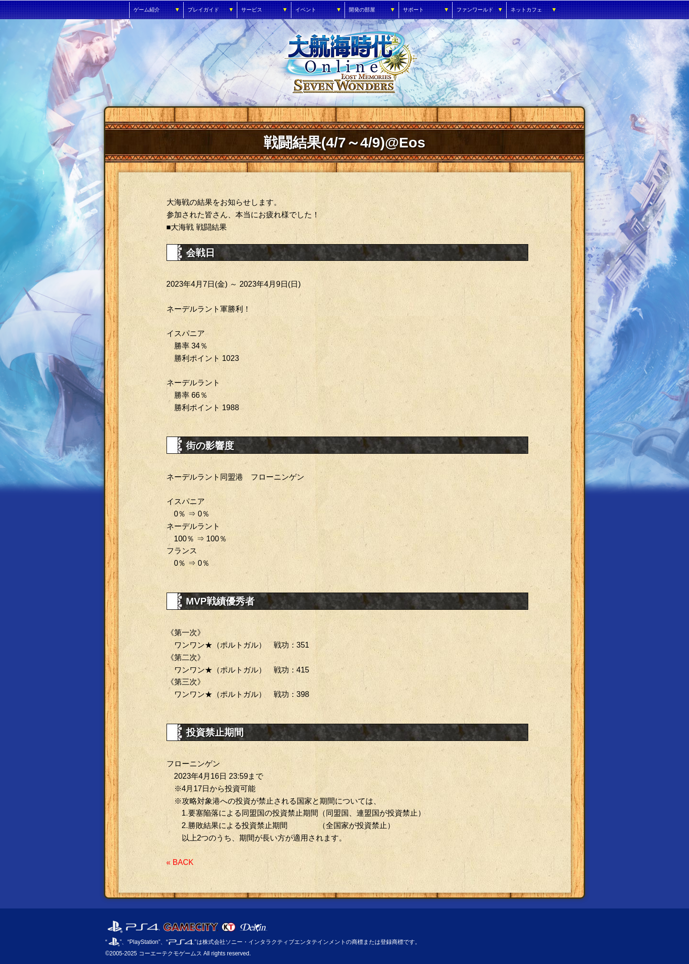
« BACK (180, 862)
